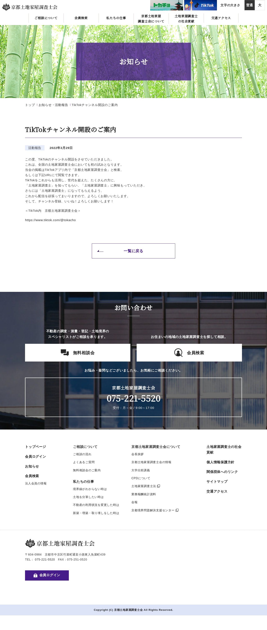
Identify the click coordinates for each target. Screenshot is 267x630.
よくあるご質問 (83, 462)
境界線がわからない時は (90, 489)
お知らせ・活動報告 (53, 105)
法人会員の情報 (36, 483)
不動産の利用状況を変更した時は (96, 505)
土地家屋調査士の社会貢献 (186, 18)
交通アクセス (221, 18)
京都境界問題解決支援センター (155, 510)
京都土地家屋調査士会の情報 (151, 462)
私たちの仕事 (116, 18)
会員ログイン (35, 456)
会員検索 (81, 18)
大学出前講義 (140, 470)
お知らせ (32, 466)
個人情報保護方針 (220, 462)
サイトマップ (217, 481)
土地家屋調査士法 (145, 486)
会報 (134, 502)
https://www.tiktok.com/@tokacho (50, 220)
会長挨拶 (137, 454)
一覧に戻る (133, 251)
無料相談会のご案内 (87, 470)
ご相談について (45, 18)
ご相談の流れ (82, 454)
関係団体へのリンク (222, 472)
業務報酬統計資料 (143, 494)
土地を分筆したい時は (88, 497)
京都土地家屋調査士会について (151, 18)
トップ (30, 105)
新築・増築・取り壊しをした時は (96, 513)
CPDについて (140, 478)
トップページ (35, 447)
